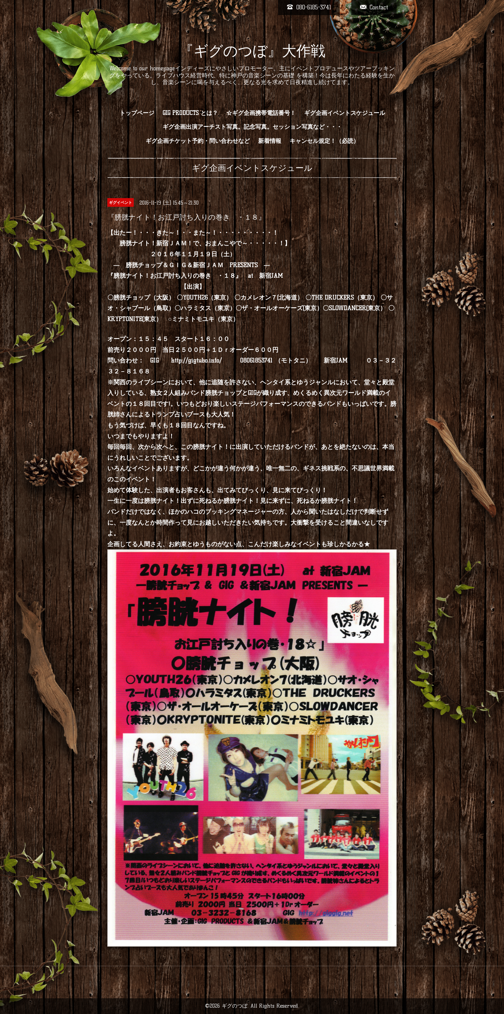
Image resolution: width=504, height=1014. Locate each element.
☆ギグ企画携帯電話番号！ (261, 113)
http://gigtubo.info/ (196, 360)
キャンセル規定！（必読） (324, 140)
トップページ (137, 113)
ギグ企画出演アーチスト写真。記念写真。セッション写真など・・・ (252, 126)
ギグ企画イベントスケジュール (344, 113)
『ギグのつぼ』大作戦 (252, 50)
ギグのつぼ (235, 1006)
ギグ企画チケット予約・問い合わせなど (198, 140)
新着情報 (269, 140)
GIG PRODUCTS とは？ (190, 113)
